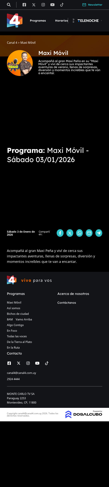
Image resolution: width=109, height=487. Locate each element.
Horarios (61, 20)
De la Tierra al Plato (19, 342)
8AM (10, 319)
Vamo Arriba (24, 319)
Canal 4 (12, 42)
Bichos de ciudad (18, 314)
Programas (38, 20)
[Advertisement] (54, 115)
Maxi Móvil (14, 302)
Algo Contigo (15, 325)
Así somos (13, 308)
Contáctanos (66, 302)
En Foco (12, 330)
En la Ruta (13, 347)
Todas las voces (17, 336)
